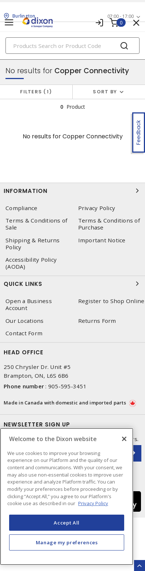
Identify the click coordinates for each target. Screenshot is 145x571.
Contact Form (23, 333)
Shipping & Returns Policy (32, 244)
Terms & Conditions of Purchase (109, 224)
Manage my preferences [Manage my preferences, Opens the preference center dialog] (67, 542)
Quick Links (72, 284)
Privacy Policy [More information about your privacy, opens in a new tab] (93, 503)
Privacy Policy (96, 208)
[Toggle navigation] (9, 22)
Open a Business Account (28, 304)
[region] (66, 496)
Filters (36, 92)
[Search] (72, 45)
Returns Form (97, 320)
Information (72, 191)
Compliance (21, 208)
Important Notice (102, 240)
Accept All (67, 522)
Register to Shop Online (111, 301)
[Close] (124, 439)
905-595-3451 (67, 386)
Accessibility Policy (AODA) (31, 263)
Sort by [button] (105, 92)
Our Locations (24, 320)
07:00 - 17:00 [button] (120, 16)
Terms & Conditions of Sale (36, 224)
